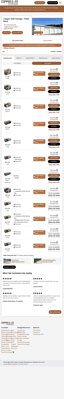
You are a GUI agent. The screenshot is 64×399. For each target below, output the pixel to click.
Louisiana (9, 332)
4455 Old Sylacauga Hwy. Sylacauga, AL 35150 (49, 260)
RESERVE (54, 78)
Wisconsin (14, 348)
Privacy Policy (23, 364)
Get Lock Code (52, 2)
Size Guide (46, 63)
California (4, 336)
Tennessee (14, 338)
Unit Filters (17, 63)
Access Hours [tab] (47, 40)
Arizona (3, 332)
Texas (13, 340)
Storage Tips (21, 330)
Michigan (9, 336)
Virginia (13, 344)
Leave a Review (17, 32)
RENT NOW (54, 74)
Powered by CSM (38, 334)
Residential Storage (23, 334)
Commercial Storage (23, 344)
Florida (3, 342)
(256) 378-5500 (41, 45)
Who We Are (36, 330)
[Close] (62, 7)
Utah (12, 342)
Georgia (3, 344)
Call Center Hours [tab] (17, 40)
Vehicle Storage (22, 336)
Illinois (3, 346)
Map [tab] (43, 58)
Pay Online (39, 2)
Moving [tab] (56, 58)
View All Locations (7, 352)
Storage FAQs (21, 332)
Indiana (3, 348)
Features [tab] (30, 58)
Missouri (8, 340)
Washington (14, 346)
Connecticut (5, 340)
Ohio (12, 330)
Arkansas (4, 334)
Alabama (4, 330)
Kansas (3, 350)
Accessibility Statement (11, 364)
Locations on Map (9, 267)
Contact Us (6, 32)
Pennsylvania (15, 332)
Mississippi (9, 338)
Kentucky (9, 330)
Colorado (4, 338)
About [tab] (19, 58)
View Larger (38, 32)
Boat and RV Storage (23, 342)
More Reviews (55, 312)
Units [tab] (8, 58)
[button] (34, 27)
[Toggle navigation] (60, 2)
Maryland (9, 334)
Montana (9, 342)
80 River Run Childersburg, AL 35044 (18, 260)
